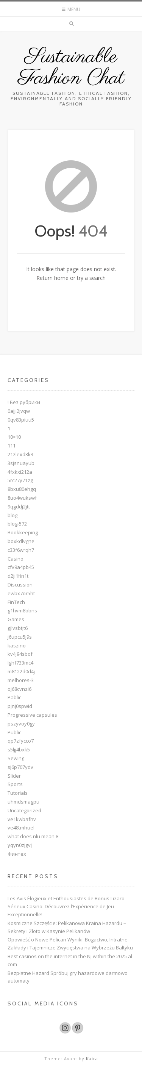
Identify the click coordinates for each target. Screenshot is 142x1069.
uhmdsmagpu (23, 801)
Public (14, 732)
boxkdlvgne (21, 541)
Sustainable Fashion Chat (71, 67)
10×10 (14, 436)
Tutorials (18, 792)
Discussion (20, 584)
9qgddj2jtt (19, 506)
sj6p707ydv (20, 767)
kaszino (17, 645)
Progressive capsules (32, 714)
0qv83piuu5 (21, 419)
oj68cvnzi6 (19, 689)
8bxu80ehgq (22, 489)
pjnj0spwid (20, 706)
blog (12, 515)
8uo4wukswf (22, 497)
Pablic (14, 697)
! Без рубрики (24, 402)
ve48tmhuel (21, 827)
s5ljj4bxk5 (19, 749)
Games (16, 619)
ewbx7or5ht (21, 593)
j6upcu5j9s (20, 636)
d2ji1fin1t (18, 575)
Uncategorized (24, 810)
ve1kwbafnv (22, 819)
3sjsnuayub (21, 463)
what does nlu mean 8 (33, 836)
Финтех (17, 853)
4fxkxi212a (20, 471)
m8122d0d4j (21, 671)
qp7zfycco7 (21, 740)
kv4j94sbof (20, 653)
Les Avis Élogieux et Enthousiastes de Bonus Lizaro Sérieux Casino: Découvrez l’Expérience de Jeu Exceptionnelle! (66, 906)
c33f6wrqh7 (21, 549)
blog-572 (17, 523)
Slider (14, 775)
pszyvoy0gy (21, 723)
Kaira (92, 1058)
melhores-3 (21, 680)
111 (12, 445)
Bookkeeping (23, 532)
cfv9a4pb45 (21, 567)
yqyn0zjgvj (20, 845)
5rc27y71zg (20, 480)
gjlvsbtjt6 (18, 628)
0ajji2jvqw (19, 410)
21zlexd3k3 (20, 454)
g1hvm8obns (22, 610)
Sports (15, 784)
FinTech (16, 602)
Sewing (16, 758)
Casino (15, 558)
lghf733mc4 (20, 662)
